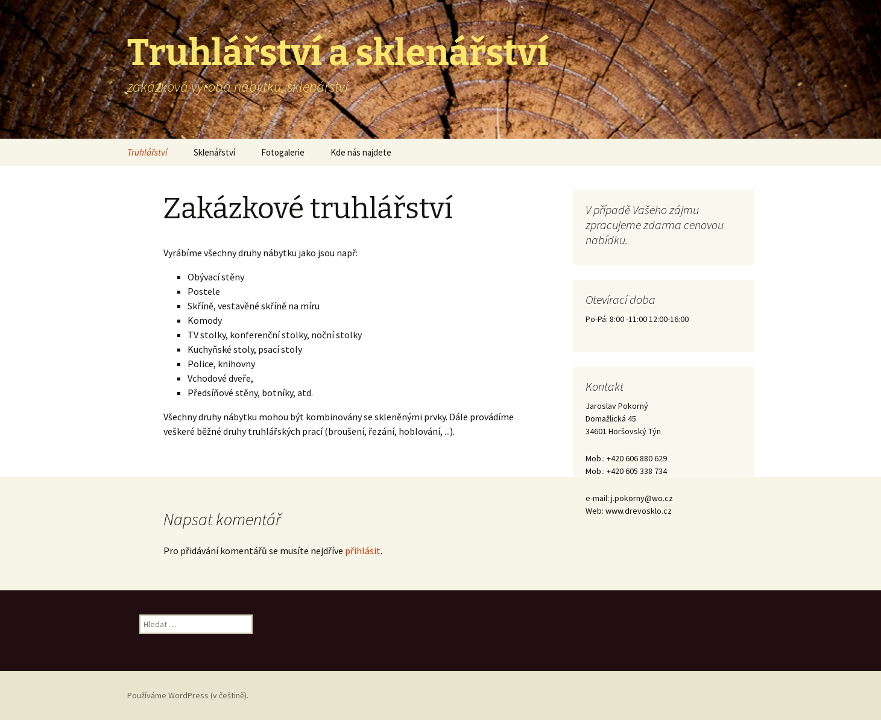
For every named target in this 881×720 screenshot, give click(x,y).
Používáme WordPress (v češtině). (187, 695)
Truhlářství (147, 152)
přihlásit (363, 551)
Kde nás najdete (360, 152)
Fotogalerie (283, 152)
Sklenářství (214, 152)
